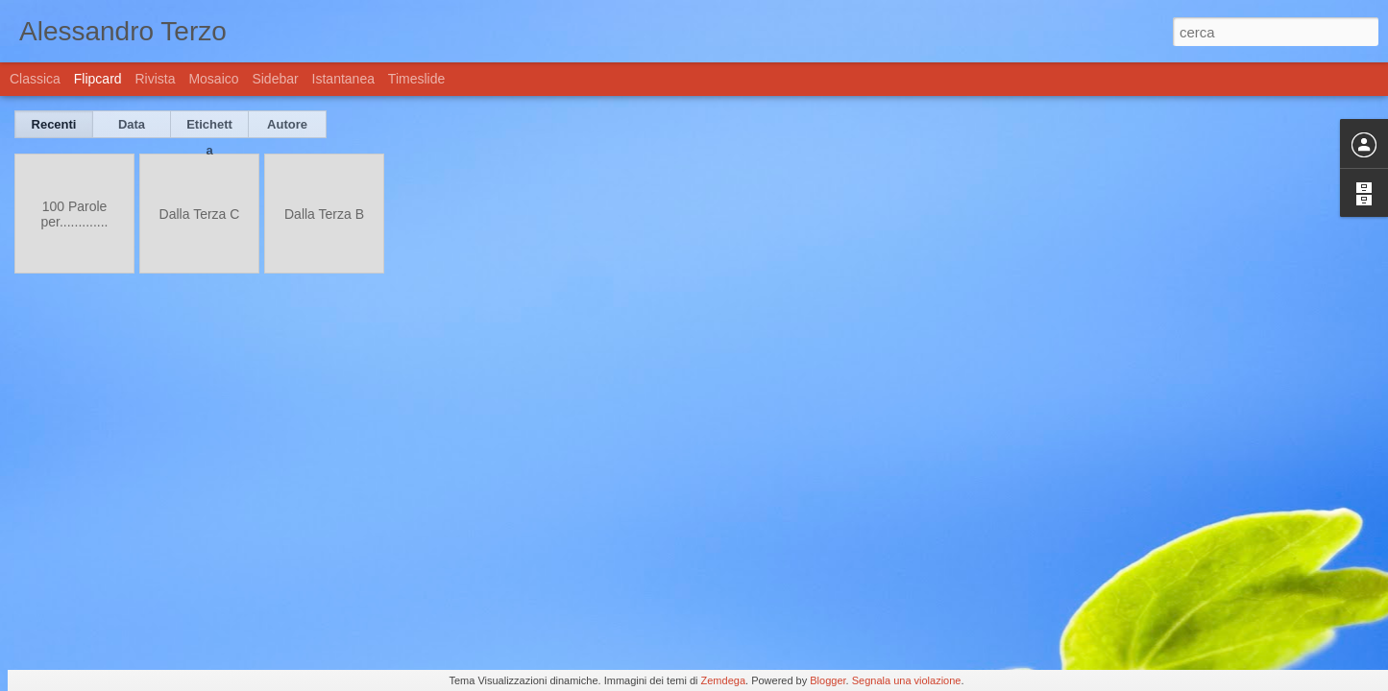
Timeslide (416, 78)
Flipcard (98, 78)
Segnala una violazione (907, 680)
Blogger (827, 680)
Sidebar (275, 78)
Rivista (154, 78)
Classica (35, 78)
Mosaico (213, 78)
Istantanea (343, 78)
